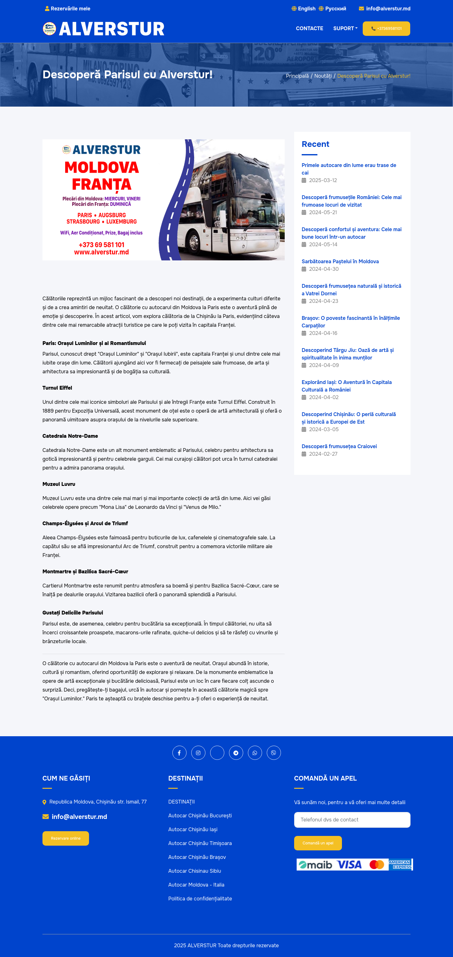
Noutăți (323, 76)
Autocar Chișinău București (200, 815)
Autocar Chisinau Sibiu (194, 871)
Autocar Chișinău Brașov (197, 857)
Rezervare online (66, 838)
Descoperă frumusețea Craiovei (339, 446)
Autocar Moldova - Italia (196, 885)
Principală (297, 76)
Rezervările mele (67, 8)
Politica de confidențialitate (200, 898)
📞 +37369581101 (386, 28)
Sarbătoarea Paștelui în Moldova (340, 261)
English (307, 8)
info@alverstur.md (74, 817)
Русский (335, 8)
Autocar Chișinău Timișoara (200, 843)
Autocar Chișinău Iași (192, 829)
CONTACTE (309, 28)
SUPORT (343, 28)
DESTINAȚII (181, 801)
